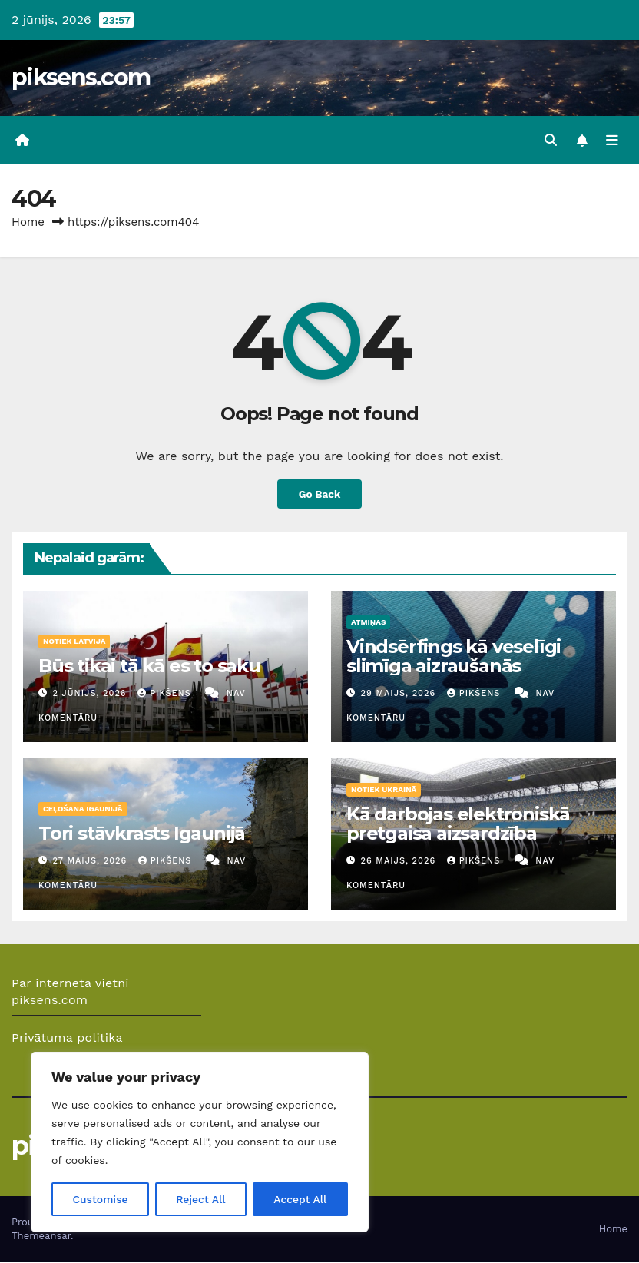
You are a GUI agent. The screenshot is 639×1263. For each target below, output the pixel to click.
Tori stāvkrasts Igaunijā (141, 833)
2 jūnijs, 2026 (92, 693)
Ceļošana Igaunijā (83, 808)
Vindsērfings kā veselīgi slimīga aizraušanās (453, 656)
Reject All (201, 1199)
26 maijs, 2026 (400, 862)
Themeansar (41, 1236)
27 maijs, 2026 (92, 862)
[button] (551, 140)
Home (28, 222)
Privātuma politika (67, 1038)
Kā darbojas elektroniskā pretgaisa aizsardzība (458, 823)
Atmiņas (368, 622)
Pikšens (165, 693)
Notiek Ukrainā (383, 789)
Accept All (300, 1199)
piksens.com (81, 77)
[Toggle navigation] (612, 141)
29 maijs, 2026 (400, 693)
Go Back (319, 494)
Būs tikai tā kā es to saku (149, 666)
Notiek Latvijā (74, 641)
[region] (200, 1142)
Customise (100, 1199)
